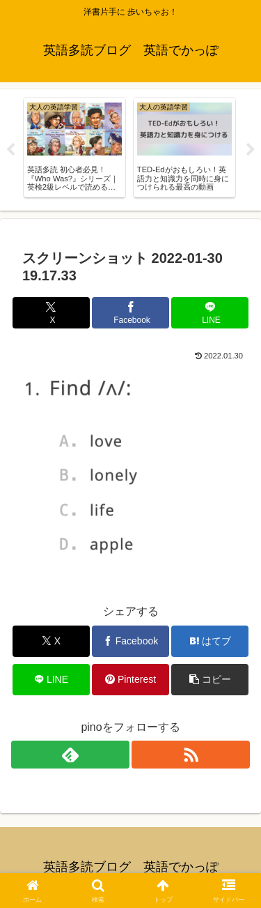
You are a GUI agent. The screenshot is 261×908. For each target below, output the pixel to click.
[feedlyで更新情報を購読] (70, 755)
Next (251, 150)
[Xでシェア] (51, 312)
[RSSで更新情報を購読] (191, 755)
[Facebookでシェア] (130, 312)
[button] (209, 679)
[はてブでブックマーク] (209, 641)
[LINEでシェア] (209, 312)
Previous (10, 150)
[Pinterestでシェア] (130, 679)
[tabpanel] (74, 147)
